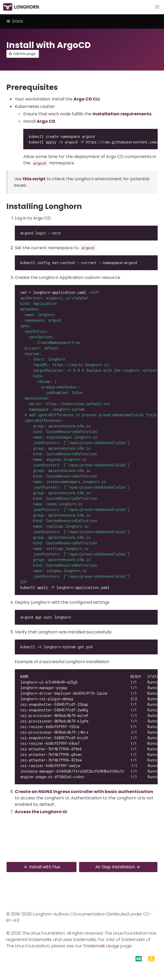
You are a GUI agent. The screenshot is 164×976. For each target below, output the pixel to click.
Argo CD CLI (87, 99)
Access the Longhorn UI (41, 812)
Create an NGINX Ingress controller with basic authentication (84, 792)
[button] (157, 7)
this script (34, 179)
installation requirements (122, 114)
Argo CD (46, 121)
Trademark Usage (101, 946)
